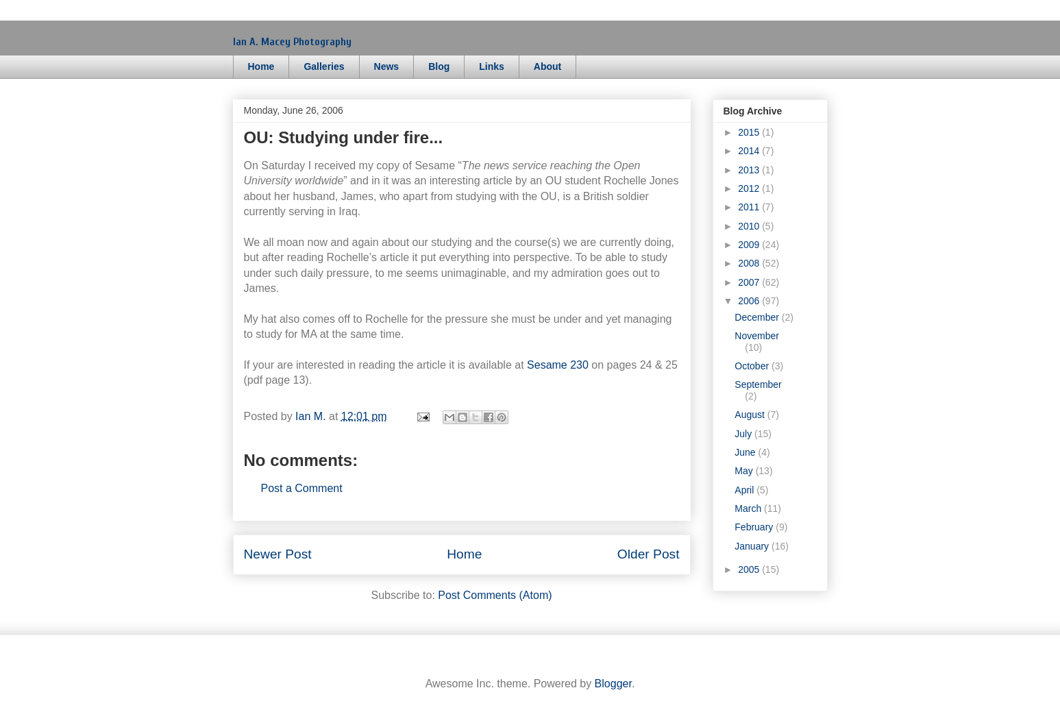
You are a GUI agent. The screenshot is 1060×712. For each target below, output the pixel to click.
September (758, 384)
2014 (750, 150)
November (757, 335)
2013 (750, 169)
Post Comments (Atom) (495, 595)
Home (261, 66)
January (753, 546)
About (547, 66)
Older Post (648, 554)
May (745, 470)
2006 (750, 300)
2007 (750, 282)
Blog (438, 66)
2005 (750, 569)
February (755, 526)
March (749, 508)
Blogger (613, 683)
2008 (750, 263)
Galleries (324, 66)
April (745, 489)
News (386, 66)
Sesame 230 (558, 365)
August (751, 414)
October (753, 365)
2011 (750, 206)
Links (491, 66)
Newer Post (278, 554)
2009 (750, 244)
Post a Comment (302, 488)
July (744, 433)
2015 (750, 132)
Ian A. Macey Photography (292, 42)
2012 (750, 188)
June (746, 452)
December (758, 317)
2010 (750, 226)
